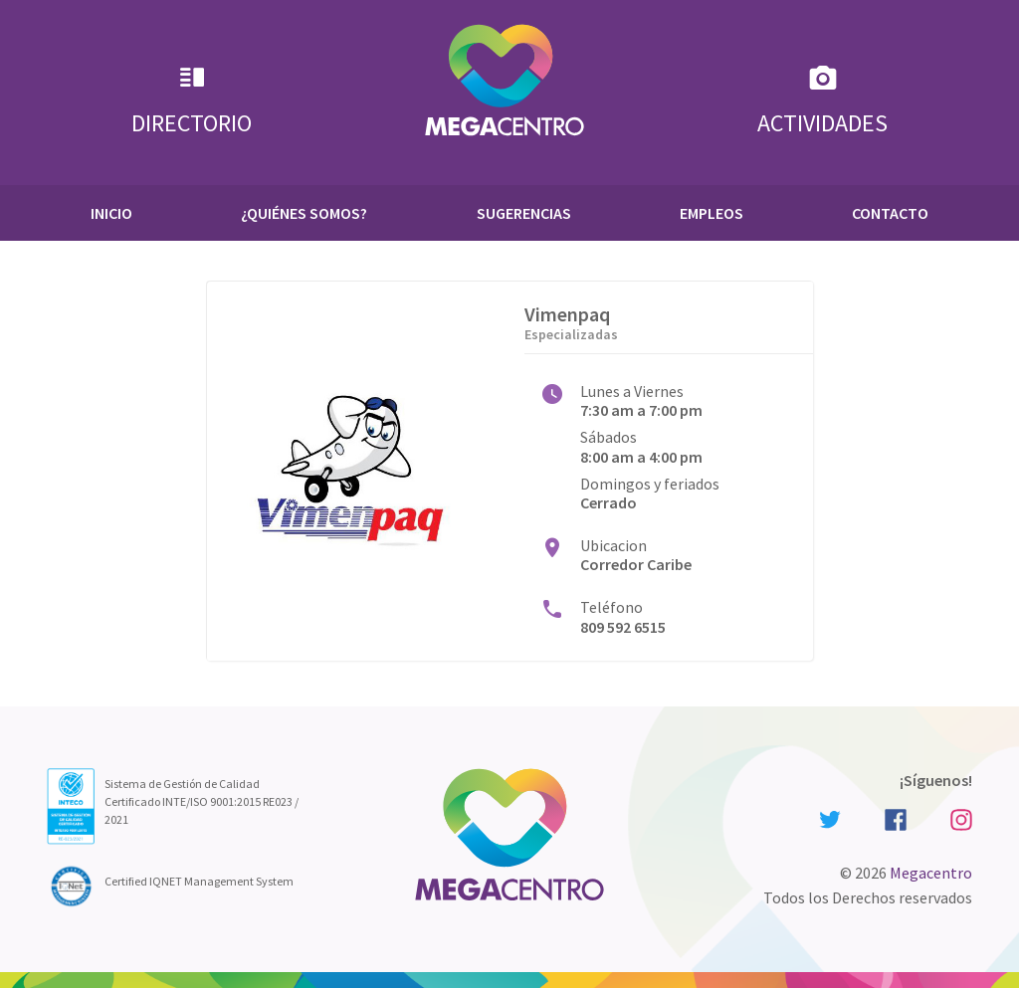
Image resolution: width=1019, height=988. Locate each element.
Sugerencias (524, 213)
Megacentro (931, 873)
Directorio (191, 100)
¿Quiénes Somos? (304, 213)
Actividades (822, 100)
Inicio (111, 213)
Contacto (890, 213)
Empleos (711, 213)
